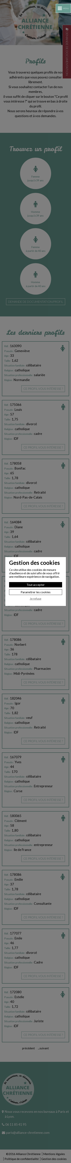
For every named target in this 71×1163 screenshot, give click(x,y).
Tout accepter (36, 584)
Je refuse (35, 598)
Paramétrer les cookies (36, 592)
